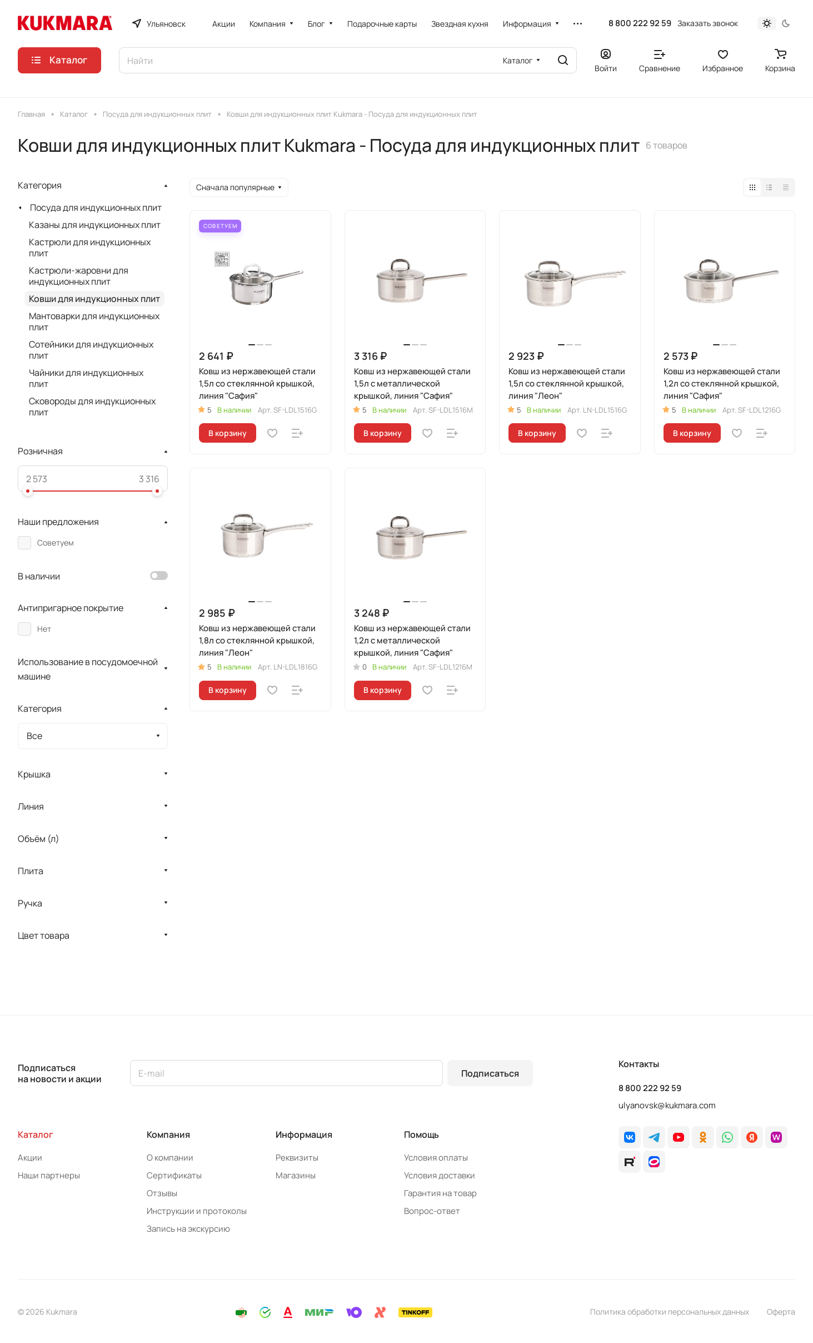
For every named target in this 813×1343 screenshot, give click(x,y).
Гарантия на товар (440, 1193)
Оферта (781, 1311)
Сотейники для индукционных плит (91, 349)
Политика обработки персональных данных (669, 1311)
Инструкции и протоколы (197, 1211)
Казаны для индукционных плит (95, 225)
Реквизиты (297, 1157)
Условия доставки (439, 1175)
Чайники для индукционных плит (86, 378)
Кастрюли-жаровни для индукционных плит (78, 276)
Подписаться (490, 1073)
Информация (304, 1134)
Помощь (421, 1134)
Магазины (296, 1175)
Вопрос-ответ (432, 1211)
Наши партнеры (49, 1175)
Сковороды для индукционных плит (92, 406)
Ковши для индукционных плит (94, 299)
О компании (170, 1157)
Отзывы (162, 1193)
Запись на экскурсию (188, 1229)
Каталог (35, 1134)
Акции (30, 1157)
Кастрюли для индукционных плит (90, 247)
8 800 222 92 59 (639, 23)
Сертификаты (174, 1175)
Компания (168, 1134)
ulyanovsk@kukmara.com (667, 1105)
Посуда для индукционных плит (96, 207)
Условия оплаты (436, 1157)
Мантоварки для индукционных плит (94, 321)
